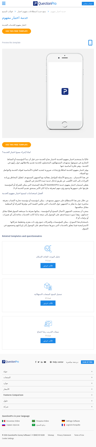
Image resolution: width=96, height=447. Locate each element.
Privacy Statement (64, 435)
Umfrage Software (71, 421)
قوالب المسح (9, 11)
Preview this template (11, 42)
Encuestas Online (11, 421)
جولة (5, 371)
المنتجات (6, 377)
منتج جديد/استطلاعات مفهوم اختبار (34, 11)
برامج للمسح (38, 425)
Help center (56, 362)
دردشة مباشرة (72, 362)
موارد (5, 383)
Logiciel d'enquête (71, 425)
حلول (5, 401)
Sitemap (51, 435)
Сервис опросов (10, 425)
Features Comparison (13, 395)
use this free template (17, 31)
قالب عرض (48, 266)
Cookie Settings (8, 438)
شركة (5, 407)
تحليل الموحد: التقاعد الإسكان (48, 257)
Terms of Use (79, 435)
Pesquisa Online (40, 421)
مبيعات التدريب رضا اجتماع (48, 332)
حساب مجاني (88, 4)
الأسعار (6, 389)
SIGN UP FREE (87, 362)
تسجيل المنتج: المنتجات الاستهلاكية (48, 294)
